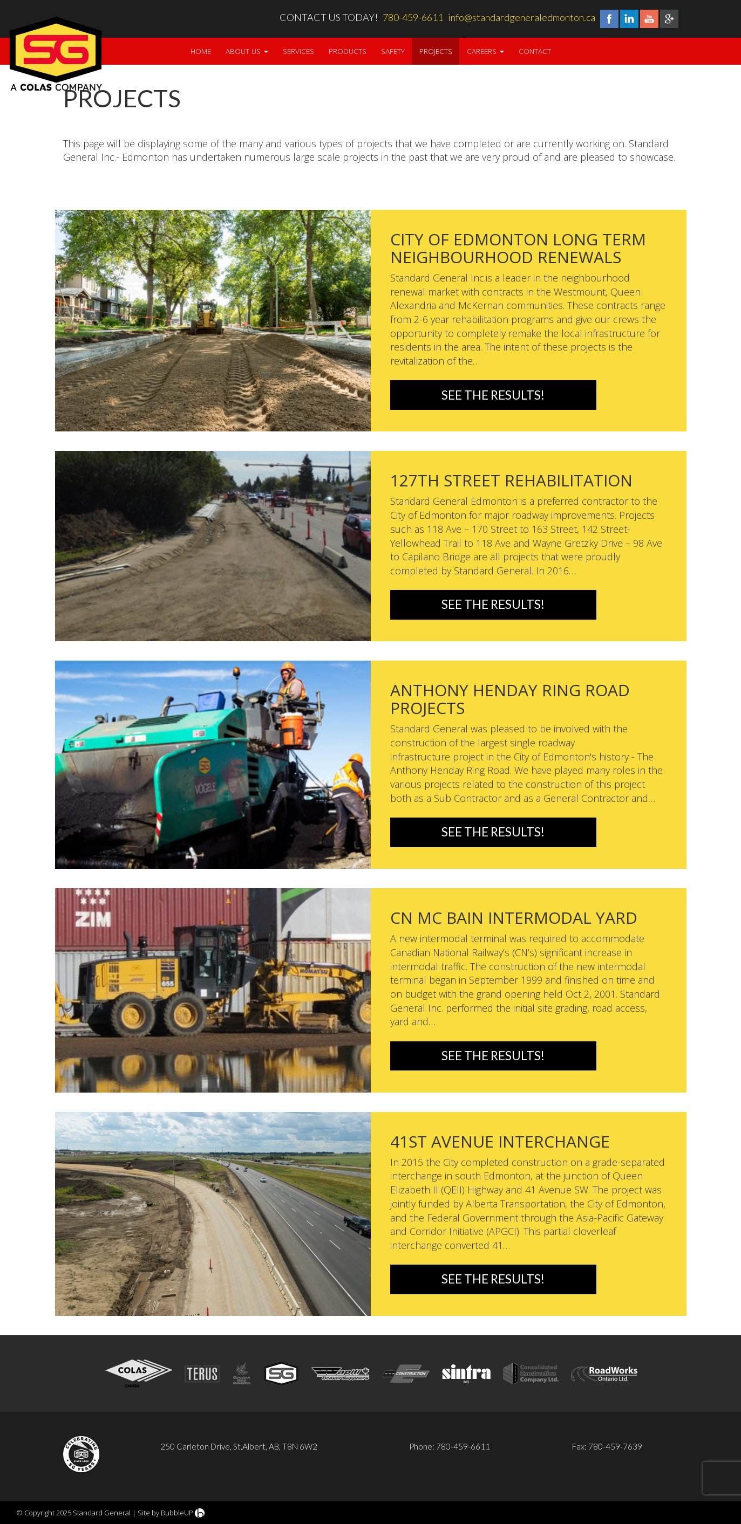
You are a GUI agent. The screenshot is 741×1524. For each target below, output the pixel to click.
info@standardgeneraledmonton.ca (521, 17)
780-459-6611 (413, 17)
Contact (535, 51)
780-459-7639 (615, 1446)
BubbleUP (177, 1513)
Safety (393, 51)
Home (201, 51)
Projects (435, 51)
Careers (485, 51)
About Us (247, 51)
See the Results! (493, 395)
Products (347, 51)
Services (298, 51)
